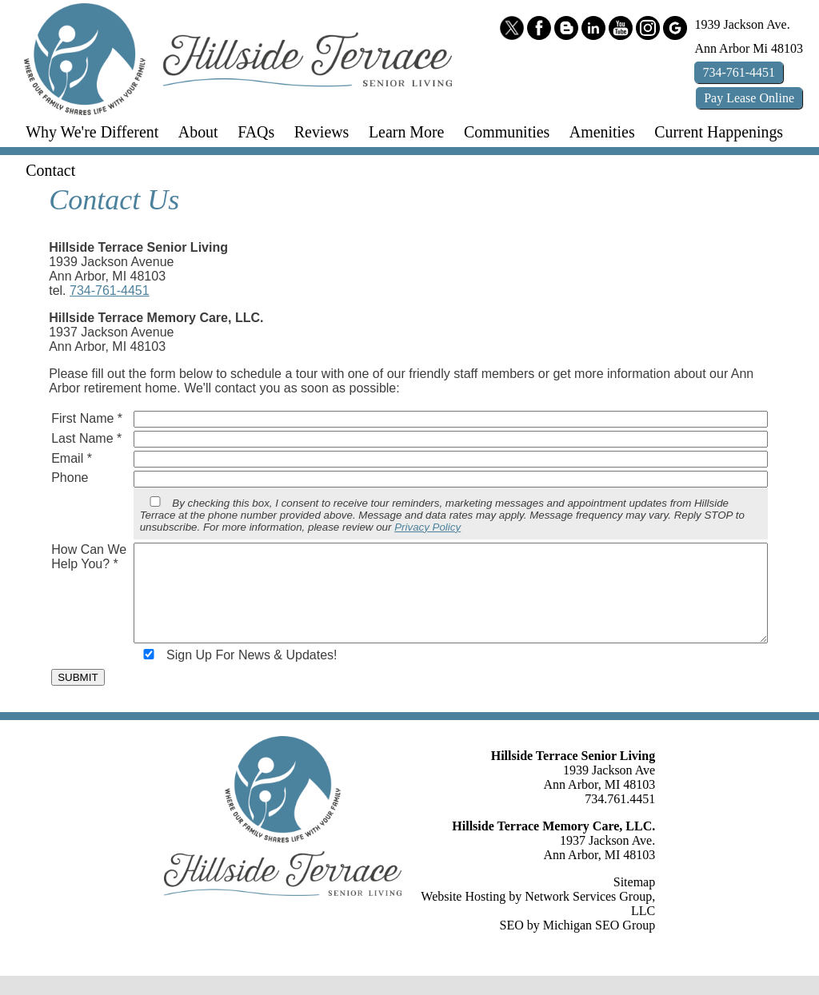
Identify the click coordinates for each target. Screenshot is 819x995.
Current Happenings (718, 132)
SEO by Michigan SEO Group (578, 944)
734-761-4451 (110, 290)
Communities (506, 132)
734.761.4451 (620, 818)
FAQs (256, 132)
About (198, 132)
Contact (50, 170)
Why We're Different (92, 132)
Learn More (407, 132)
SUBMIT (78, 696)
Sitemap (634, 901)
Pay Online (749, 98)
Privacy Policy (427, 527)
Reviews (322, 132)
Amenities (602, 132)
